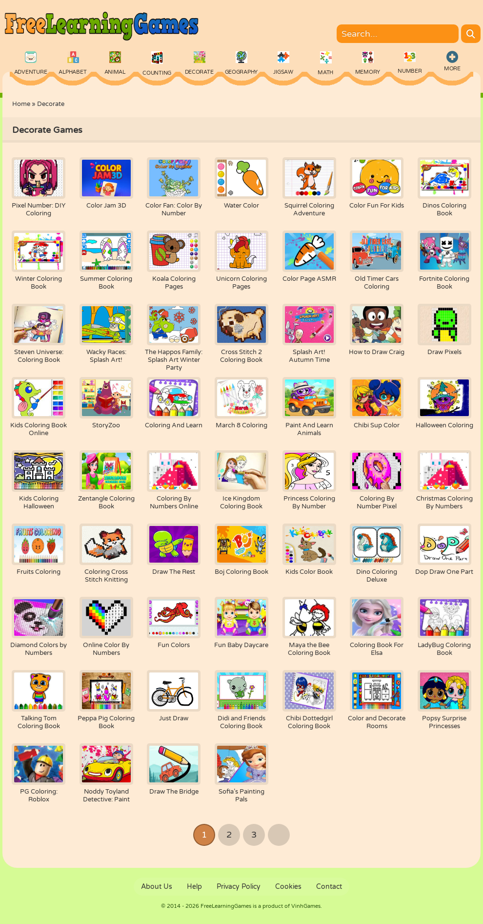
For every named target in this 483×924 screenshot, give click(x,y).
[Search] (471, 33)
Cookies (288, 886)
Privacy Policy (239, 886)
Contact (329, 886)
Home (21, 104)
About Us (156, 886)
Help (194, 886)
